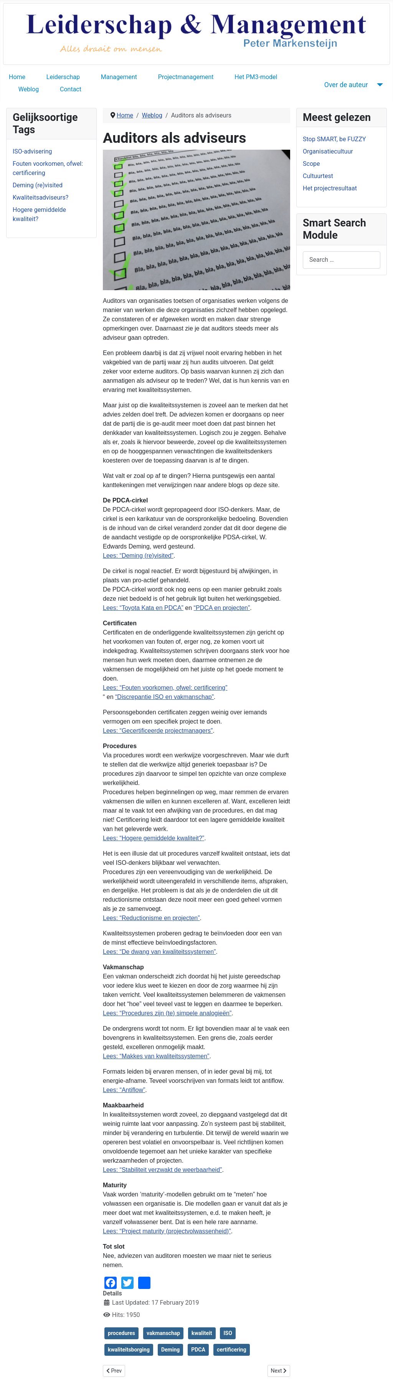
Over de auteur (346, 85)
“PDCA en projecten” (222, 608)
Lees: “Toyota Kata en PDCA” (143, 608)
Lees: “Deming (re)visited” (138, 555)
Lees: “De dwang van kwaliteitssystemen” (159, 951)
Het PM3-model (255, 77)
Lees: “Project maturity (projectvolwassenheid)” (167, 1231)
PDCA (198, 1350)
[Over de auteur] (378, 85)
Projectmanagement (186, 77)
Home (17, 77)
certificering (231, 1350)
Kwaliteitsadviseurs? (40, 197)
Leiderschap (63, 77)
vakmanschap (163, 1333)
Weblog (28, 89)
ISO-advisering (32, 151)
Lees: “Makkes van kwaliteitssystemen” (156, 1056)
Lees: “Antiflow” (124, 1090)
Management (119, 77)
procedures (121, 1333)
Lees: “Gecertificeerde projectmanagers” (158, 730)
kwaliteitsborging (129, 1350)
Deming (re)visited (38, 185)
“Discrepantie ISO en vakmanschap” (164, 697)
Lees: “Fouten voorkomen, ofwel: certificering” (165, 687)
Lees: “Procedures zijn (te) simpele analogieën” (167, 1013)
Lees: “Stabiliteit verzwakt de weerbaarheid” (162, 1170)
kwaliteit (202, 1333)
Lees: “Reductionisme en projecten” (151, 918)
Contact (70, 89)
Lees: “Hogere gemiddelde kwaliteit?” (153, 838)
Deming (170, 1350)
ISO (227, 1333)
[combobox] (341, 260)
